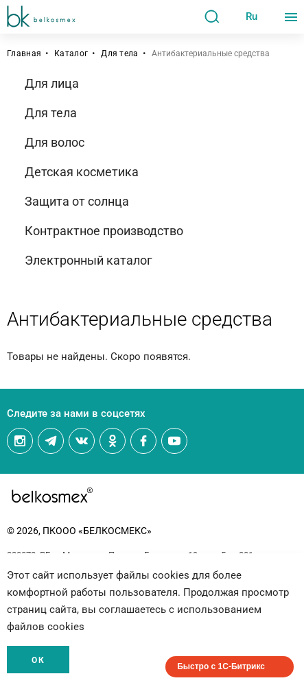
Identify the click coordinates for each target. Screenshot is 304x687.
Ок (38, 660)
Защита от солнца (77, 201)
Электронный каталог (88, 260)
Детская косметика (82, 172)
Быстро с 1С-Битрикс (221, 666)
